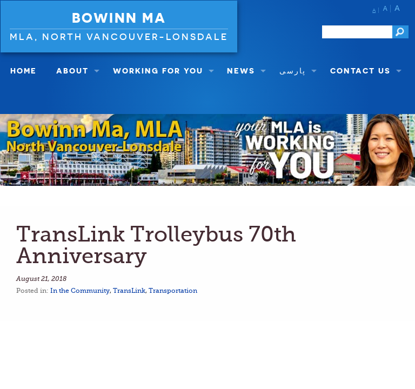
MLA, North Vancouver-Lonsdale (119, 36)
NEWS (241, 70)
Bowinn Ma (119, 18)
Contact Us (360, 70)
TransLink (129, 290)
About (72, 70)
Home (23, 70)
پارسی (292, 70)
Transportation (173, 290)
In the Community (80, 290)
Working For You (158, 70)
